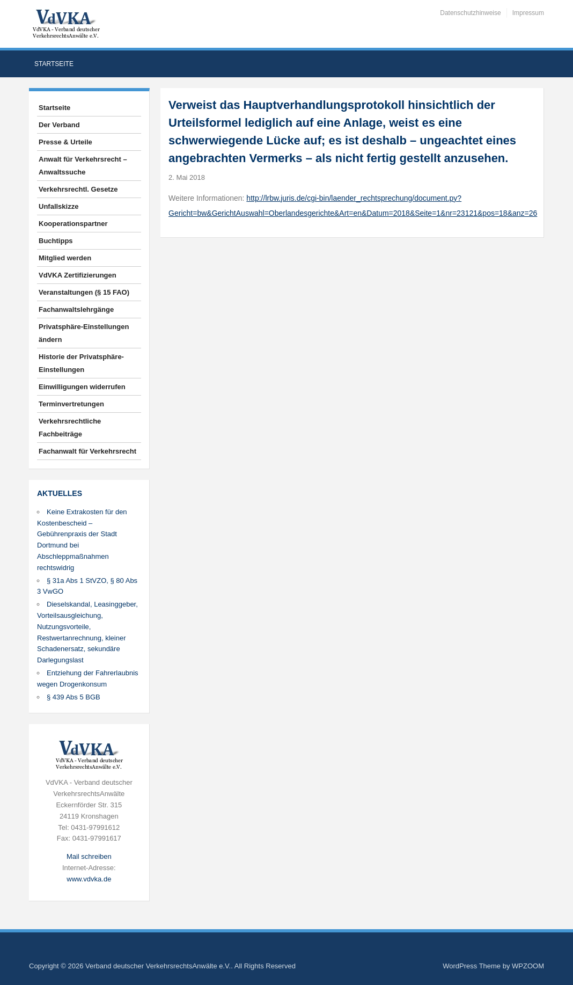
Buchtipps (56, 241)
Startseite (54, 64)
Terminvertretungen (71, 404)
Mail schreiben (89, 856)
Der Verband (59, 125)
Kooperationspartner (73, 224)
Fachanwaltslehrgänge (76, 309)
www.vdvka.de (89, 879)
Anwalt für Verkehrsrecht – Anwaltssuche (83, 165)
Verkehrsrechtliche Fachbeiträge (70, 427)
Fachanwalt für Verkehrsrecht (87, 451)
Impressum (528, 13)
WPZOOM (528, 966)
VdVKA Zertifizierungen (77, 275)
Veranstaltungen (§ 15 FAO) (84, 292)
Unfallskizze (58, 206)
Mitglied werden (65, 258)
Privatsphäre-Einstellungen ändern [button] (84, 333)
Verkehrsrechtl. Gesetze (78, 189)
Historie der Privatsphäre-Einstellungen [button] (81, 363)
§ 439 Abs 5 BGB (73, 697)
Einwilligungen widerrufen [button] (82, 387)
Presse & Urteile (65, 142)
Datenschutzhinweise (470, 13)
